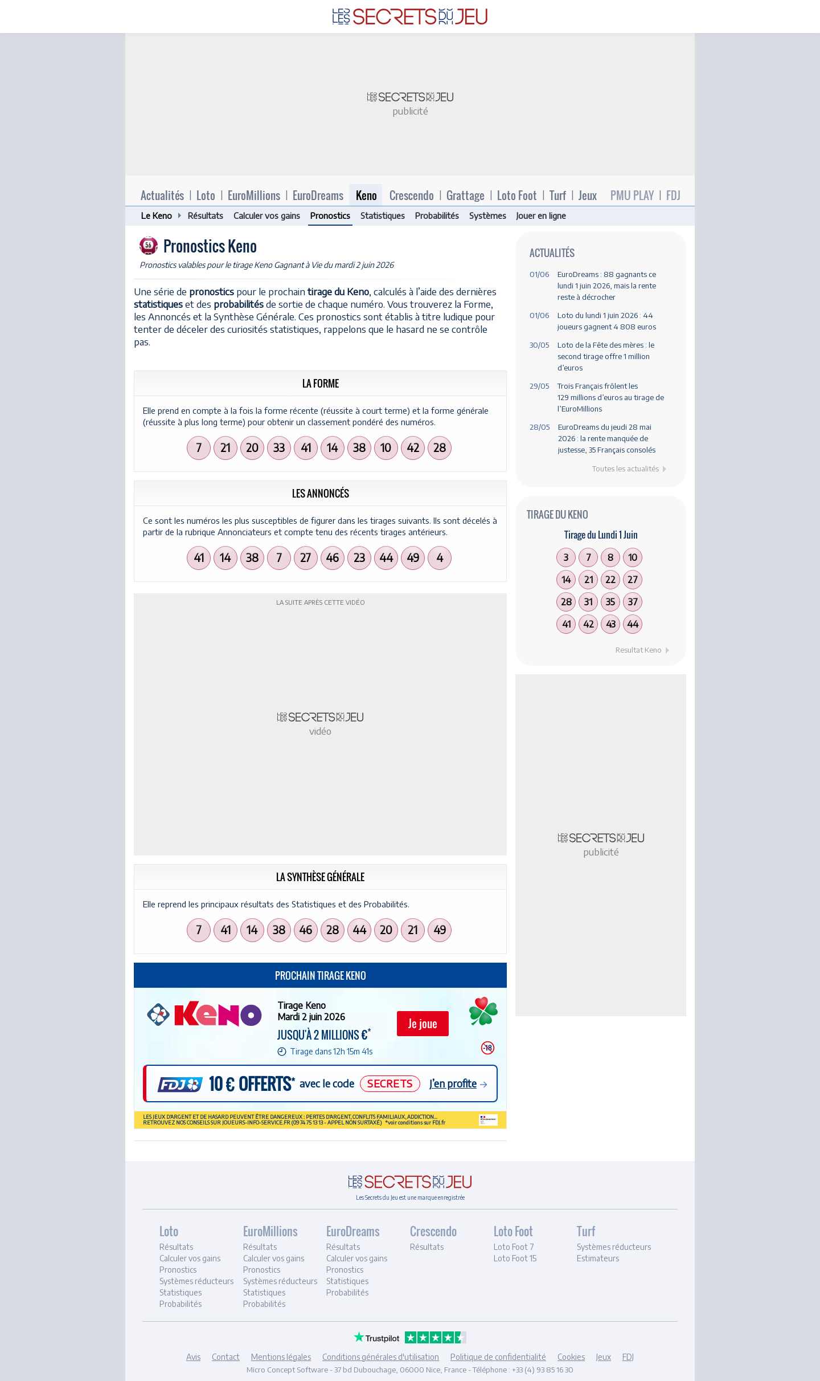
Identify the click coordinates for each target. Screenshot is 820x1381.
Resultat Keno (639, 649)
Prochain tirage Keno (320, 975)
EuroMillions (254, 195)
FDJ (673, 195)
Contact (226, 1357)
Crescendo (412, 195)
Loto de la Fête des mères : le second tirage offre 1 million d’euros (605, 356)
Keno (366, 195)
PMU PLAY (632, 195)
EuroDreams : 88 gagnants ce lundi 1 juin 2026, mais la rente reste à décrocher (606, 286)
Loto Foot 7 (514, 1247)
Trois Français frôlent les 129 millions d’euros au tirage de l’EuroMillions (610, 397)
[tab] (199, 1268)
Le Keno (156, 215)
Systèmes (487, 215)
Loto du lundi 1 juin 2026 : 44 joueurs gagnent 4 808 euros (606, 321)
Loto (205, 195)
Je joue (422, 1023)
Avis (193, 1357)
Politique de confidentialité (498, 1357)
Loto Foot (517, 195)
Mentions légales (281, 1357)
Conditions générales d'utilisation (380, 1357)
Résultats (205, 215)
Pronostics (330, 215)
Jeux (588, 195)
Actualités (162, 195)
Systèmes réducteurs (196, 1281)
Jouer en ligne (541, 215)
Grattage (465, 195)
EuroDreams (318, 195)
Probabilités (437, 215)
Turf (558, 195)
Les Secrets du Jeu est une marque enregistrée (410, 1197)
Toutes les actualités (625, 468)
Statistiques (382, 215)
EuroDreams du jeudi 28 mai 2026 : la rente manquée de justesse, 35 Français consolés (606, 438)
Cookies (571, 1357)
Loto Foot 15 (515, 1258)
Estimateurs (598, 1258)
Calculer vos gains (266, 215)
